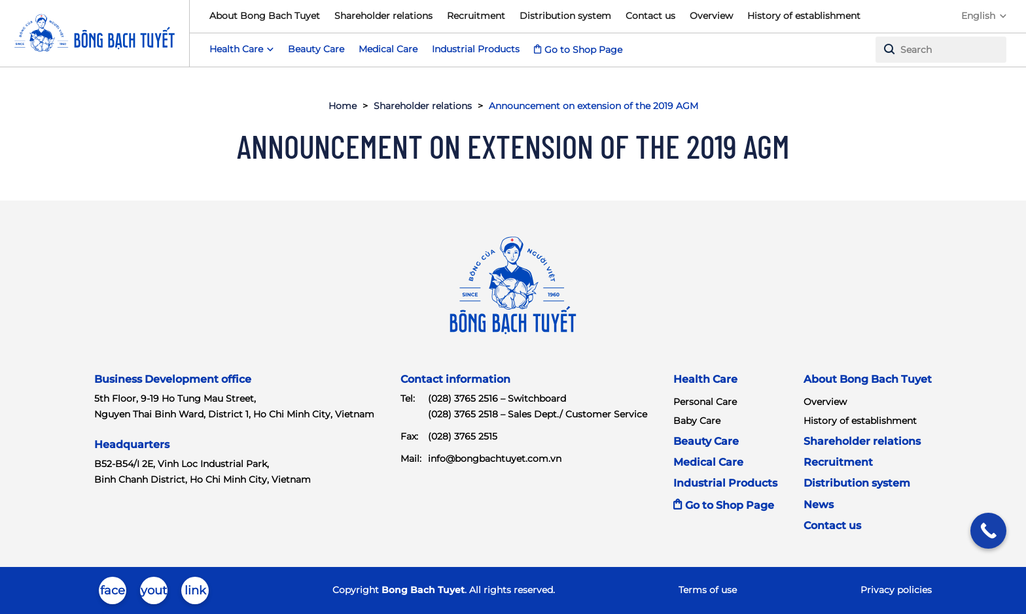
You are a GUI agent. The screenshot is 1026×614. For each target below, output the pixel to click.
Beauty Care (316, 49)
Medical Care (388, 49)
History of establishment (803, 16)
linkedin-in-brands (195, 593)
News (819, 504)
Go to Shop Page (583, 50)
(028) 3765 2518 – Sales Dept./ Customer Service (537, 414)
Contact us (650, 16)
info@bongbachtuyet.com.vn (494, 458)
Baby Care (696, 421)
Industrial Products (476, 49)
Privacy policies (896, 590)
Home (342, 106)
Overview (711, 16)
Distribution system (565, 16)
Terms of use (708, 590)
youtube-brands (154, 593)
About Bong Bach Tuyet (264, 16)
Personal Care (705, 402)
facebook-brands (112, 593)
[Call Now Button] (988, 531)
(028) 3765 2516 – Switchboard (497, 398)
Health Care (705, 379)
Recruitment (476, 16)
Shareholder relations (383, 16)
